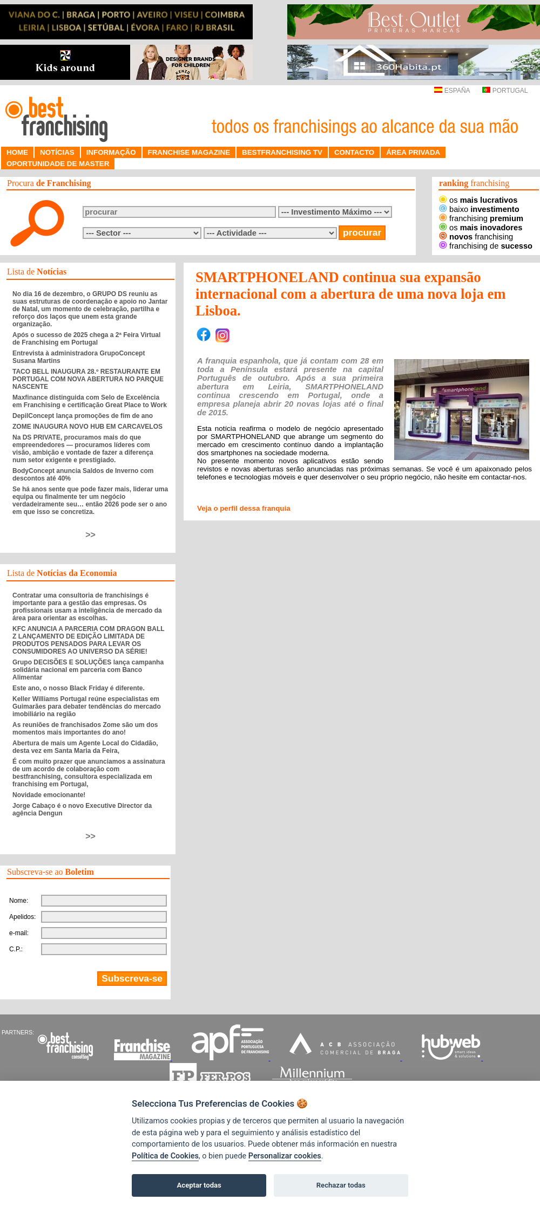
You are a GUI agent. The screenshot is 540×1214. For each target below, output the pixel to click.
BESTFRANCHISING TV (282, 152)
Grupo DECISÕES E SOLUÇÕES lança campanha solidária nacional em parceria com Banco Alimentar (88, 670)
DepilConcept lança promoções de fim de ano (82, 416)
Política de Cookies (165, 1156)
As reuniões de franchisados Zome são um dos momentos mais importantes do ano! (85, 728)
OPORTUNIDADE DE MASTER (57, 164)
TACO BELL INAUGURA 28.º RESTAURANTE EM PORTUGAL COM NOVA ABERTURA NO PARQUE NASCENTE (88, 379)
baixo (479, 209)
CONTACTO (354, 152)
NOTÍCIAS (57, 152)
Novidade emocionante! (48, 795)
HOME (17, 152)
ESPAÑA (451, 90)
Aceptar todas (199, 1185)
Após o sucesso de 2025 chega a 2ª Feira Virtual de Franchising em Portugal (86, 338)
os (478, 200)
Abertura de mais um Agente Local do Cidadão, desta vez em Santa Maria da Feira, (85, 747)
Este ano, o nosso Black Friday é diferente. (78, 688)
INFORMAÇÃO (111, 152)
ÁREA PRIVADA (413, 152)
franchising (481, 218)
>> (90, 534)
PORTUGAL (505, 90)
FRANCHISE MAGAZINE (189, 152)
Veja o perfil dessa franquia (244, 508)
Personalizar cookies (284, 1156)
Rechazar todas (341, 1185)
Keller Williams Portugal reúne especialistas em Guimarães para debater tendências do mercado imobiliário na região (86, 706)
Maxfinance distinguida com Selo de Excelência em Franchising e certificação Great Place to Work (89, 401)
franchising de (485, 246)
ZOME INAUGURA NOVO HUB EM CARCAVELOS (87, 426)
